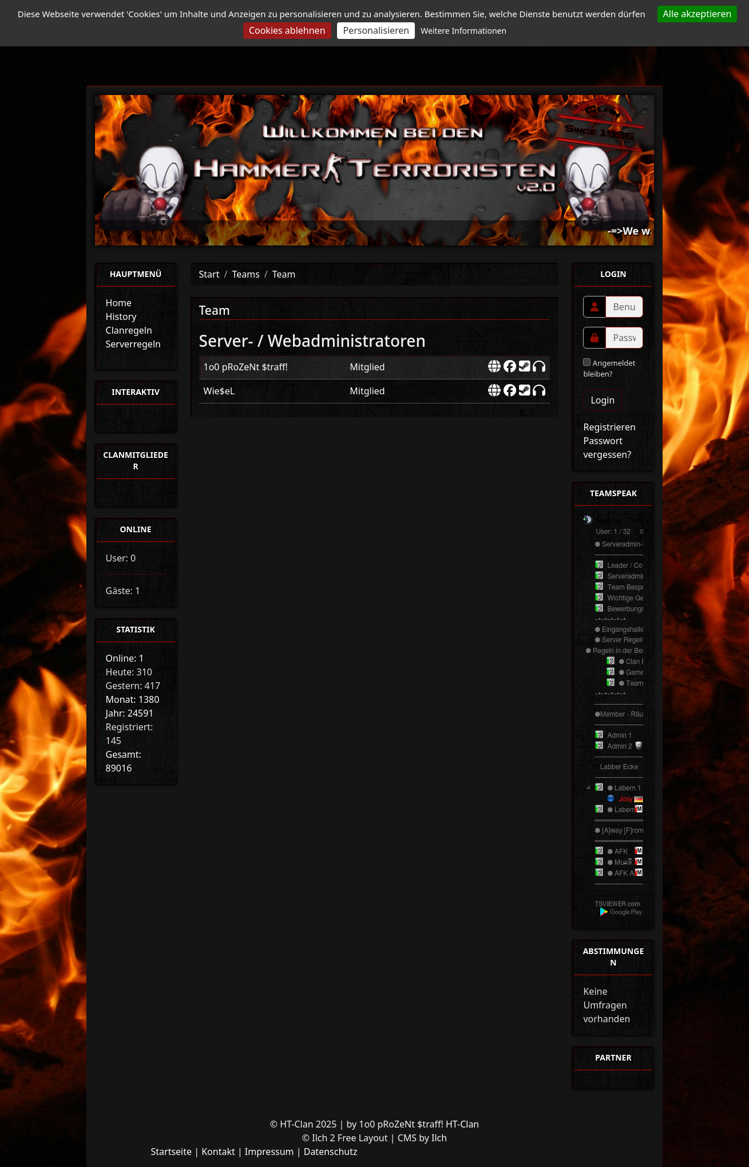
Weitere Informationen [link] (463, 30)
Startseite (171, 1151)
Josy (625, 799)
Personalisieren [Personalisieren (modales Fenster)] (376, 30)
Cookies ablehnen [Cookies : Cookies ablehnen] (287, 30)
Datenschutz (331, 1151)
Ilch (439, 1138)
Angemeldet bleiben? (609, 368)
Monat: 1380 (133, 699)
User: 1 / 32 (613, 531)
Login (603, 400)
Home (119, 302)
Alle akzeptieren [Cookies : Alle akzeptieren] (697, 13)
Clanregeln (129, 330)
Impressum (269, 1151)
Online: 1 (125, 658)
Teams (245, 274)
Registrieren (609, 427)
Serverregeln (133, 344)
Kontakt (218, 1151)
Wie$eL (219, 391)
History (121, 316)
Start (209, 274)
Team (284, 274)
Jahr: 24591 (130, 713)
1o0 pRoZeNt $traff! (246, 367)
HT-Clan (462, 1124)
